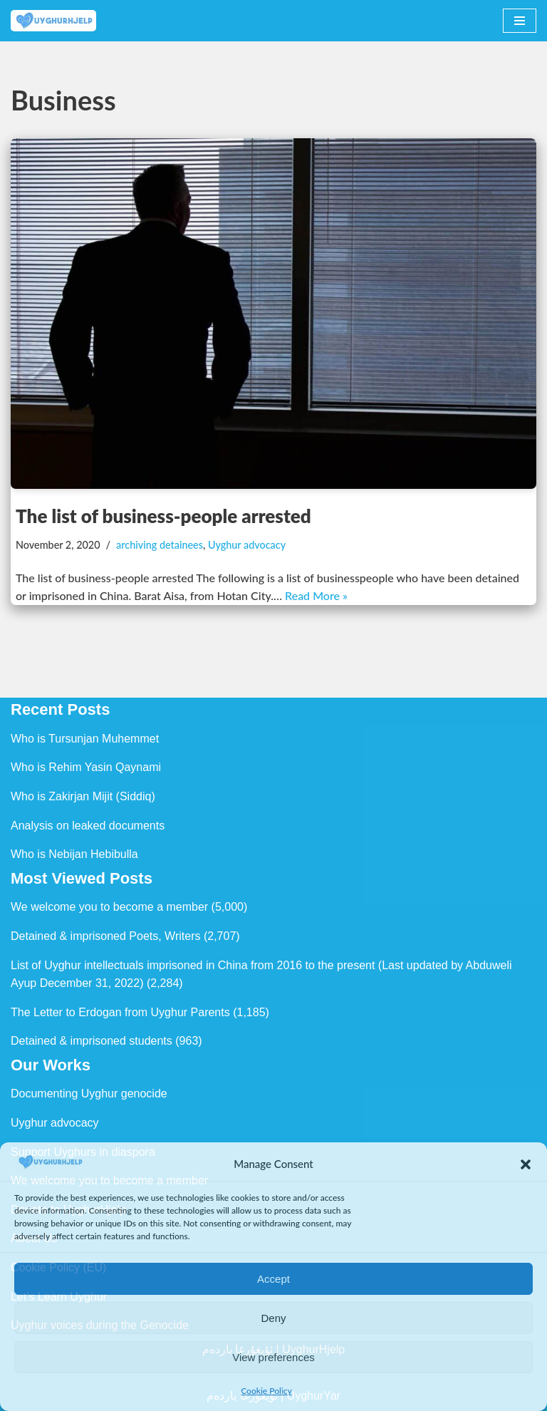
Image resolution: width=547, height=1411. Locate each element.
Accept (273, 1279)
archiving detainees (159, 545)
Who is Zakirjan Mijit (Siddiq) (83, 796)
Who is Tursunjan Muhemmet (85, 739)
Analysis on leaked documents (88, 826)
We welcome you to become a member (109, 907)
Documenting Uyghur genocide (89, 1093)
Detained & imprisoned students (91, 1041)
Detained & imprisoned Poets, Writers (105, 936)
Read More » (316, 595)
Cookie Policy (266, 1390)
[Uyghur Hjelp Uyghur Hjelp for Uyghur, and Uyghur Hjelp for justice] (53, 20)
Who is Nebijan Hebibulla (74, 854)
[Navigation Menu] (519, 21)
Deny (273, 1318)
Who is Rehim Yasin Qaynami (86, 767)
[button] (526, 1164)
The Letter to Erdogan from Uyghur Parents (120, 1012)
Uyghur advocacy (247, 545)
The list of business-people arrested (163, 516)
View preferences (273, 1357)
